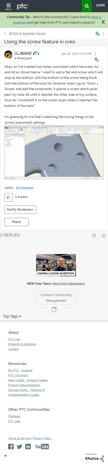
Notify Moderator (20, 210)
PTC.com (14, 339)
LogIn (100, 5)
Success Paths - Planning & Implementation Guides (26, 392)
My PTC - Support (20, 370)
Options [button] (103, 33)
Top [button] (5, 455)
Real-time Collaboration (69, 283)
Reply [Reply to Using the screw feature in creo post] (16, 222)
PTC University (18, 375)
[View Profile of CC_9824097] (23, 53)
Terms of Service (19, 438)
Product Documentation (24, 385)
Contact (13, 349)
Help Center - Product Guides (28, 380)
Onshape (14, 416)
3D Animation (24, 187)
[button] (95, 54)
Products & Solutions (22, 344)
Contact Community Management (56, 297)
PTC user (14, 421)
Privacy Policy (42, 438)
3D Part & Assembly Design (27, 33)
